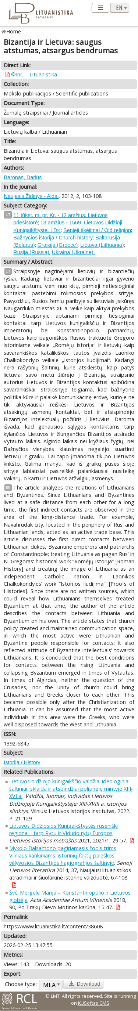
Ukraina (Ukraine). (73, 252)
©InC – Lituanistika (34, 74)
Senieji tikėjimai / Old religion (97, 230)
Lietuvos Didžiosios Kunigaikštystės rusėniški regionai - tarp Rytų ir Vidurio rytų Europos (63, 829)
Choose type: (21, 984)
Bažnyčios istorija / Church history (53, 238)
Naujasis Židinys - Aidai (31, 196)
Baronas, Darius (23, 177)
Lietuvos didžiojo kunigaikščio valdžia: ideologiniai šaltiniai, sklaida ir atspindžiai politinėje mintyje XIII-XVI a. (71, 788)
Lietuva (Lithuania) (102, 245)
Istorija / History (22, 762)
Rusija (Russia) (31, 252)
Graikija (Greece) (58, 245)
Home (14, 31)
